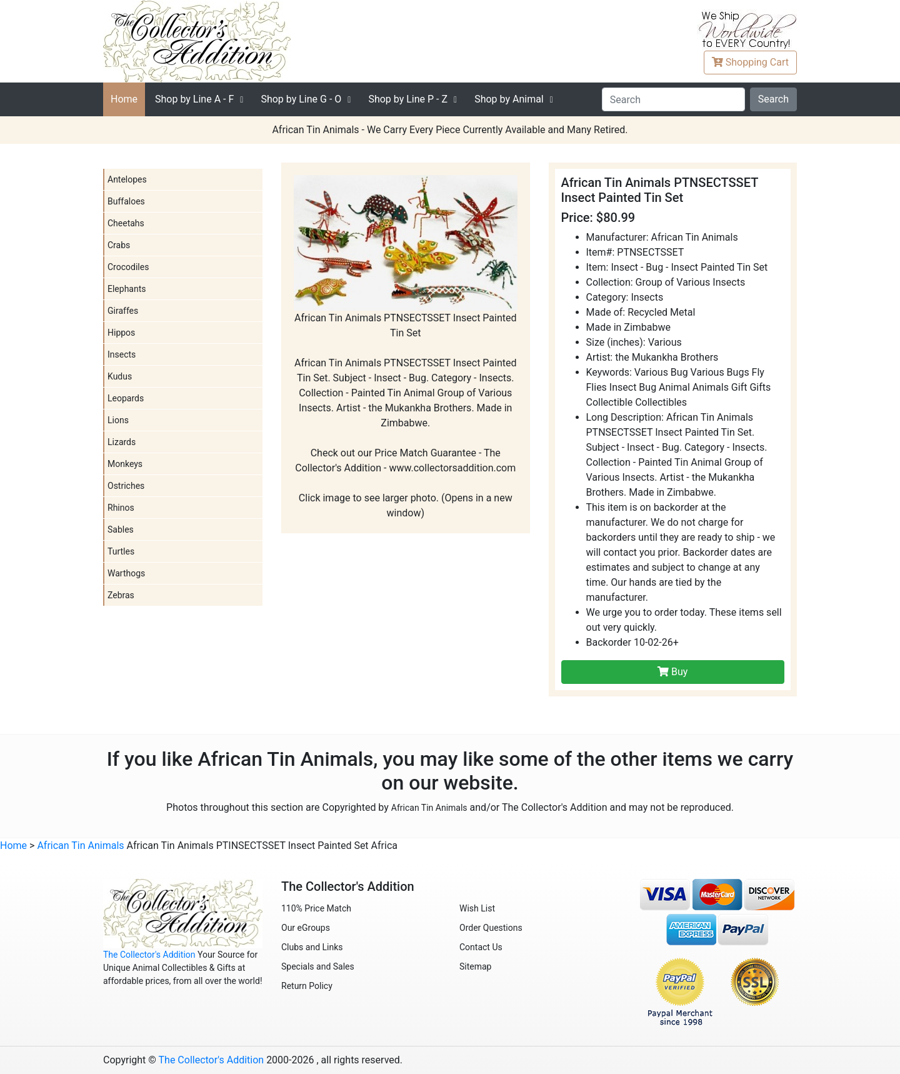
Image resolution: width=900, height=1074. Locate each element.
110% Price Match (316, 908)
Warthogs (126, 573)
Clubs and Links (312, 947)
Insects (122, 354)
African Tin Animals (429, 808)
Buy (673, 672)
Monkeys (125, 464)
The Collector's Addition (149, 955)
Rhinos (121, 508)
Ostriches (126, 486)
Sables (121, 529)
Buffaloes (126, 201)
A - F (194, 99)
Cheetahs (126, 223)
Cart (750, 62)
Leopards (126, 398)
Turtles (121, 551)
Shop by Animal (509, 99)
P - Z (408, 99)
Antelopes (127, 179)
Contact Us (480, 947)
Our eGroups (305, 928)
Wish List (477, 908)
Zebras (121, 595)
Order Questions (490, 928)
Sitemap (475, 966)
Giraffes (123, 311)
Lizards (122, 442)
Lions (118, 420)
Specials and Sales (317, 966)
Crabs (119, 245)
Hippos (121, 333)
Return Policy (306, 986)
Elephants (127, 289)
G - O (301, 99)
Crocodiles (128, 267)
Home (124, 99)
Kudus (120, 376)
